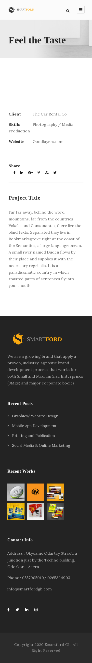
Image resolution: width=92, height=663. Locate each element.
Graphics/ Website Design (35, 416)
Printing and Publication (33, 435)
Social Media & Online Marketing (41, 445)
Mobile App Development (34, 425)
